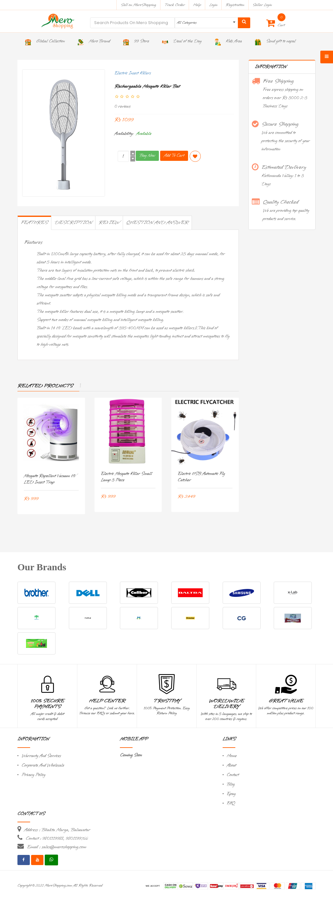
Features (34, 222)
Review (109, 222)
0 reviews (122, 107)
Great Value (286, 701)
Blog (231, 784)
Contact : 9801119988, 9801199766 (57, 838)
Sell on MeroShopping (138, 5)
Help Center (107, 701)
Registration (235, 5)
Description (73, 222)
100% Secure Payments (47, 704)
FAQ (231, 803)
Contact (233, 775)
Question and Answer (157, 222)
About (231, 765)
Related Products (45, 385)
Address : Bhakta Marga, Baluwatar (57, 830)
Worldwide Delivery (226, 704)
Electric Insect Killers (132, 73)
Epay (231, 794)
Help (197, 5)
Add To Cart (174, 156)
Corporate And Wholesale (43, 765)
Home (232, 756)
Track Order (174, 5)
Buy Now (147, 156)
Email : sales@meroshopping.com (56, 847)
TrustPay (166, 701)
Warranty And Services (41, 756)
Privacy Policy (33, 775)
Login (213, 5)
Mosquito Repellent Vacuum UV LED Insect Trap (50, 479)
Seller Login (262, 5)
